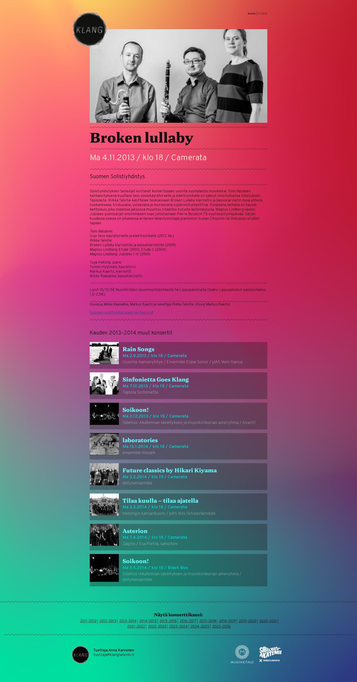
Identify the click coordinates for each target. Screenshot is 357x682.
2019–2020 (247, 621)
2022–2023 (157, 627)
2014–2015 (148, 621)
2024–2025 (200, 627)
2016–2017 (188, 621)
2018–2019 (227, 621)
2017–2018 (207, 621)
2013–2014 (127, 621)
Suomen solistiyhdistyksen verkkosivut (121, 313)
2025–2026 (221, 627)
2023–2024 (178, 627)
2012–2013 (107, 621)
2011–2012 (88, 621)
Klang (89, 29)
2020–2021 (268, 621)
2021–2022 (136, 627)
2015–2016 (168, 621)
